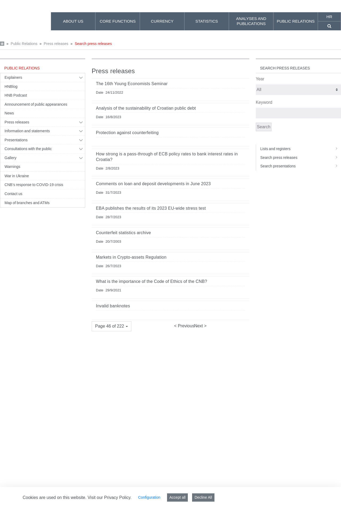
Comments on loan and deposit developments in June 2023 (153, 183)
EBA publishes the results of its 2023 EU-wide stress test (151, 208)
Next (199, 326)
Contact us (13, 194)
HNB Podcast (16, 95)
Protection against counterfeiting (127, 132)
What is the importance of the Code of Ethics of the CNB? (151, 281)
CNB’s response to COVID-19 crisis (34, 185)
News (9, 113)
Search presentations (300, 166)
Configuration (149, 497)
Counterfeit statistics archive (123, 232)
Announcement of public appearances (36, 104)
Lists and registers (300, 149)
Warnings (12, 166)
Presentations (16, 140)
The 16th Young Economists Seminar (132, 83)
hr (329, 16)
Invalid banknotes (113, 306)
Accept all (177, 497)
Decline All (203, 497)
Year (260, 79)
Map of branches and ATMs (27, 203)
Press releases (56, 44)
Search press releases (93, 44)
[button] (111, 326)
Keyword (264, 102)
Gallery (11, 158)
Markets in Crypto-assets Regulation (131, 257)
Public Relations (24, 44)
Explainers (13, 77)
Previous (185, 326)
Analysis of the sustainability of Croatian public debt (146, 108)
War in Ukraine (17, 176)
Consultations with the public (28, 149)
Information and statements (27, 131)
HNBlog (11, 86)
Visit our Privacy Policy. (110, 497)
